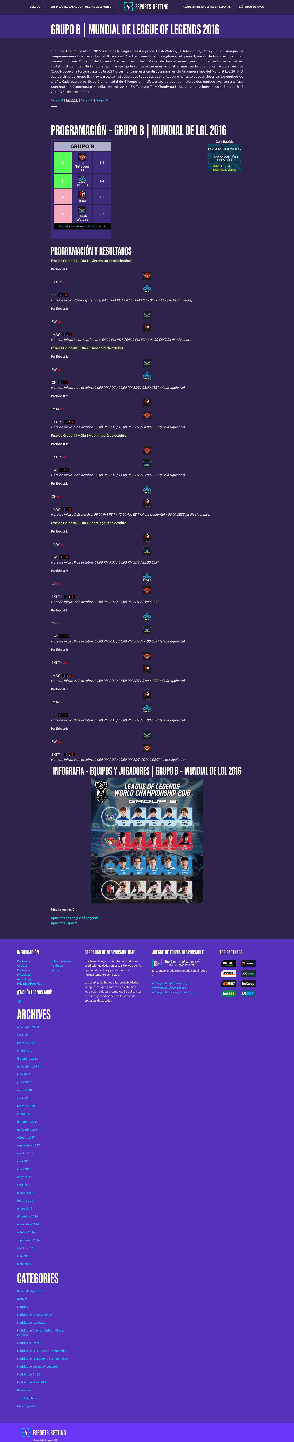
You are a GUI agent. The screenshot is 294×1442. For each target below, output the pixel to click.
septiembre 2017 (28, 1145)
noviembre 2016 (28, 1224)
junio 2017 (24, 1169)
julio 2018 (23, 1074)
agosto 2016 (25, 1248)
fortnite (22, 1299)
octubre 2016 (26, 1232)
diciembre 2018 (27, 1058)
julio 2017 (23, 1161)
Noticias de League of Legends (37, 1366)
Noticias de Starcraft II (31, 1382)
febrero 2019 (26, 1042)
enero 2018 (24, 1113)
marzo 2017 (25, 1192)
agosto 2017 (25, 1153)
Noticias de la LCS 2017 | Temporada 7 (42, 1350)
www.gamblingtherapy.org (169, 983)
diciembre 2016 (27, 1216)
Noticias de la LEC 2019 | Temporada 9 (42, 1358)
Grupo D (102, 100)
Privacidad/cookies (29, 983)
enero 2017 (24, 1208)
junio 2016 (24, 1263)
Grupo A (57, 100)
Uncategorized (27, 1406)
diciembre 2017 (27, 1121)
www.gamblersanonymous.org (172, 992)
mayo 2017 (24, 1177)
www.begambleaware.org (169, 987)
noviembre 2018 (28, 1066)
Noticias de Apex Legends (34, 1314)
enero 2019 (24, 1050)
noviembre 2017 (28, 1129)
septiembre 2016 (28, 1240)
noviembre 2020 (28, 1027)
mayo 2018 (24, 1090)
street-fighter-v (27, 1398)
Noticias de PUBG (28, 1374)
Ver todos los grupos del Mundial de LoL (82, 226)
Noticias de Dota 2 (29, 1342)
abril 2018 (23, 1098)
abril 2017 (23, 1184)
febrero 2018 (26, 1106)
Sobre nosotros (61, 961)
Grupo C (87, 100)
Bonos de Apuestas (30, 1291)
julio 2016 (23, 1255)
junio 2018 (24, 1082)
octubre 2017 (26, 1137)
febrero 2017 (26, 1200)
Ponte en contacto (57, 968)
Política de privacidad (24, 972)
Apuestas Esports (64, 923)
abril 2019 (23, 1034)
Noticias (22, 1306)
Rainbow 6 (24, 1390)
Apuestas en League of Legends (75, 918)
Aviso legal (24, 979)
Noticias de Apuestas (31, 1322)
